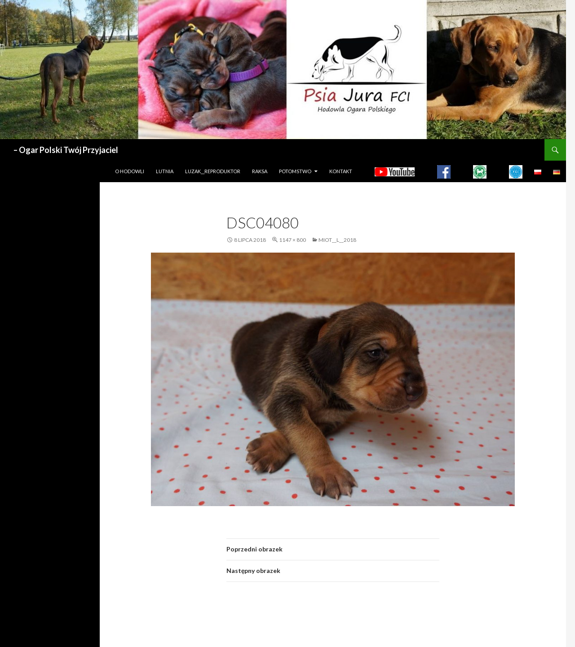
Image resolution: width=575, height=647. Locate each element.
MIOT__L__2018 (337, 239)
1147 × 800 (292, 239)
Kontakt (340, 171)
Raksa (259, 171)
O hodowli (129, 171)
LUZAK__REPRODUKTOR (212, 171)
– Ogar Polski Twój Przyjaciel (65, 150)
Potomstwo (295, 171)
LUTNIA (164, 171)
